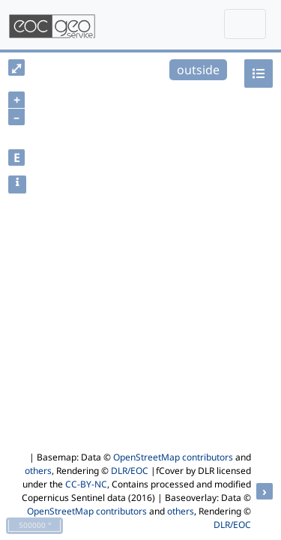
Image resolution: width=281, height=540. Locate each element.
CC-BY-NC (86, 484)
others (38, 470)
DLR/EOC (129, 470)
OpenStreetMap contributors (173, 457)
